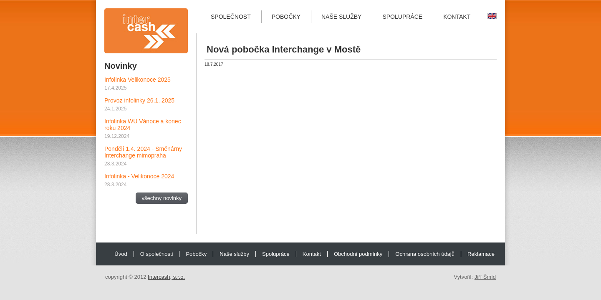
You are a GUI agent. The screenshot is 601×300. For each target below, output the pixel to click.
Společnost (231, 16)
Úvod (120, 254)
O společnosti (156, 254)
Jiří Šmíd (485, 277)
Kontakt (456, 16)
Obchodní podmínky (358, 254)
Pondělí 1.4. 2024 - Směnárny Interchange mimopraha (143, 152)
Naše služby (341, 16)
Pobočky (286, 16)
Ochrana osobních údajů (425, 254)
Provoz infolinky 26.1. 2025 (139, 100)
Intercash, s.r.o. (166, 277)
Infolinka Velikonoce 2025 (137, 79)
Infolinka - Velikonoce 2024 (139, 176)
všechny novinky (162, 198)
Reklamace (481, 254)
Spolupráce (402, 16)
